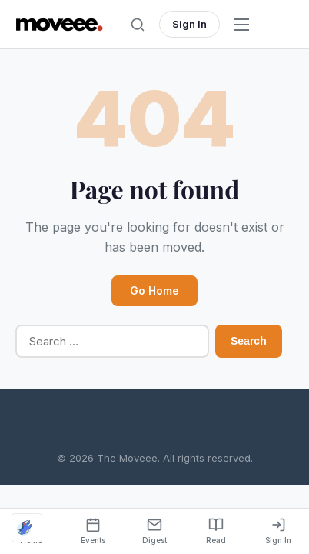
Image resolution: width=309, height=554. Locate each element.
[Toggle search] (137, 24)
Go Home (154, 290)
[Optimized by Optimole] (27, 527)
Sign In (189, 24)
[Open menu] (241, 24)
